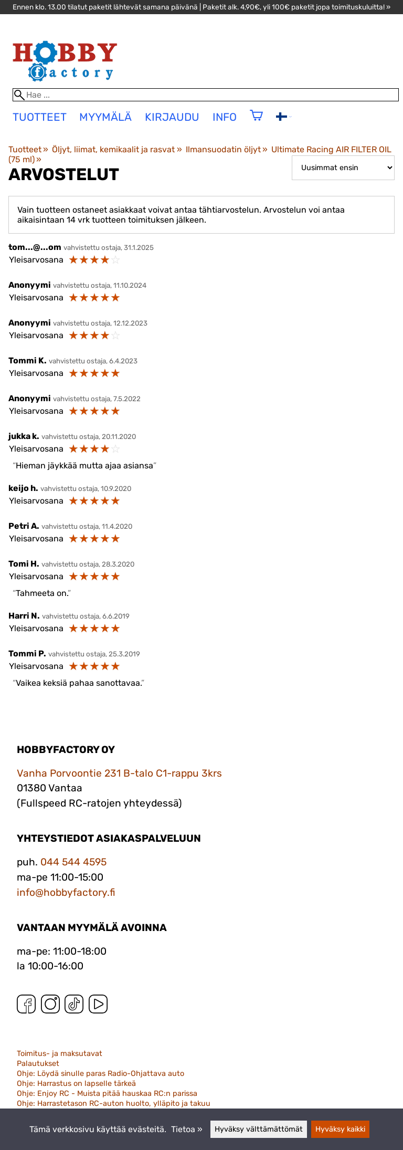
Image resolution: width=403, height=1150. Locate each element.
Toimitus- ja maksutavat (59, 1053)
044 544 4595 (73, 862)
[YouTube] (98, 1006)
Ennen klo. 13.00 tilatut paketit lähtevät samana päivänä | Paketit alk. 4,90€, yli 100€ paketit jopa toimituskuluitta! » (201, 7)
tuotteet (40, 117)
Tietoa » (187, 1129)
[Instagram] (50, 1006)
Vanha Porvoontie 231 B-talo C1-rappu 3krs (119, 773)
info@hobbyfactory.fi (66, 892)
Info (225, 117)
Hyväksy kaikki (340, 1129)
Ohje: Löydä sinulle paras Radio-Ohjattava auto (100, 1073)
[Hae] (206, 94)
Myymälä (105, 117)
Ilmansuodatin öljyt (227, 149)
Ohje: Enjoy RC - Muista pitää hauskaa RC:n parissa (107, 1093)
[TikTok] (74, 1006)
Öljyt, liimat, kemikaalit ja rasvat (117, 149)
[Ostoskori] (256, 122)
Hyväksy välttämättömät (259, 1129)
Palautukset (38, 1063)
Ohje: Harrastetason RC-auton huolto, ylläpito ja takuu (113, 1103)
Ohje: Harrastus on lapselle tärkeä (76, 1083)
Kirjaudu (172, 117)
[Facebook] (26, 1006)
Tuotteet (28, 149)
